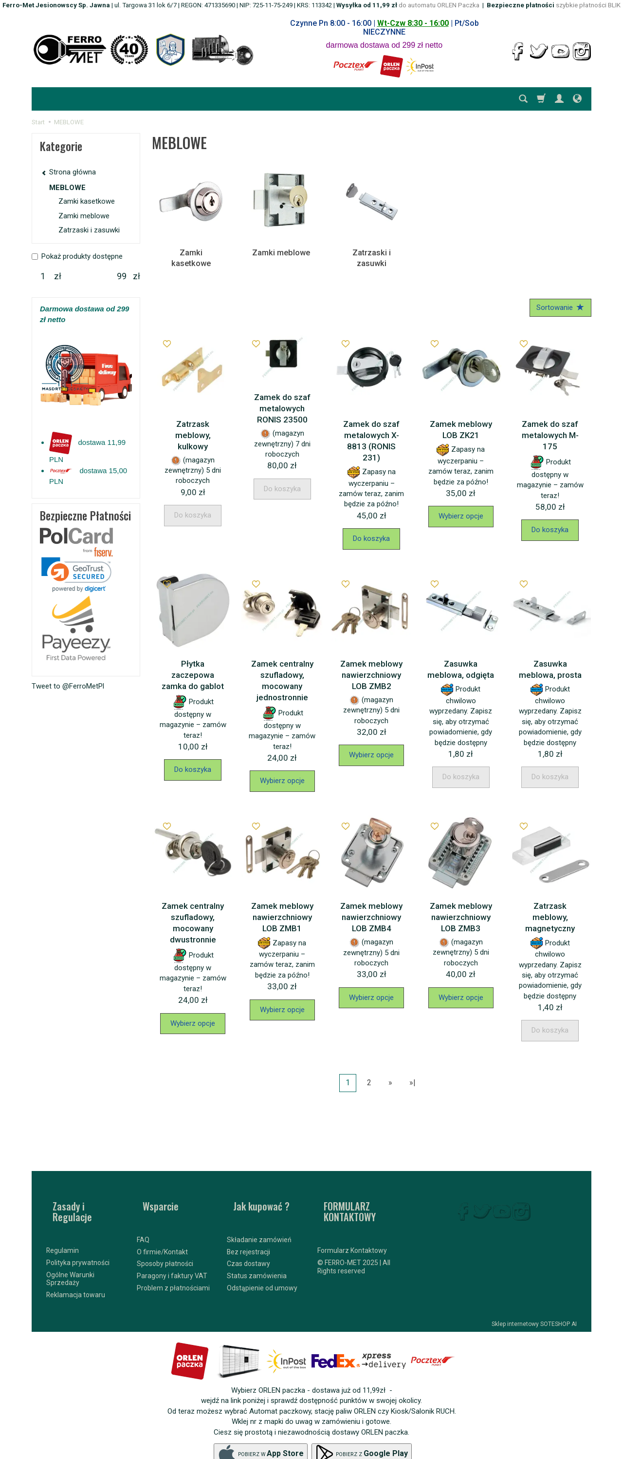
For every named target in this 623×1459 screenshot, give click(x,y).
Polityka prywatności (78, 1241)
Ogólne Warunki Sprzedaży (70, 1257)
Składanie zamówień (259, 1216)
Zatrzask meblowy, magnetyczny (550, 908)
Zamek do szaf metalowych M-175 (550, 426)
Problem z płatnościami (173, 1264)
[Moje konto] (559, 99)
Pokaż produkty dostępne (77, 256)
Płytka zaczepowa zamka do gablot (193, 666)
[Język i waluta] (577, 99)
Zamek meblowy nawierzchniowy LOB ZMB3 (461, 908)
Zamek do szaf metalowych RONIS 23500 (282, 399)
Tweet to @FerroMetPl (68, 686)
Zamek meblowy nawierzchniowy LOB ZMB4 (371, 908)
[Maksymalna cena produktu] (121, 276)
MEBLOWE (67, 187)
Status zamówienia (257, 1252)
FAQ (143, 1216)
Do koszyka (371, 529)
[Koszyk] (541, 99)
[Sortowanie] (557, 297)
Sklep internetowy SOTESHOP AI (534, 1302)
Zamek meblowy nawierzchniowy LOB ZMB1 (282, 908)
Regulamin (62, 1228)
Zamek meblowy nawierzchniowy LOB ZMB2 (371, 666)
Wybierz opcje (461, 506)
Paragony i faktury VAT (172, 1252)
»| (412, 1073)
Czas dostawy (248, 1241)
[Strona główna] (144, 50)
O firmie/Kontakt (162, 1228)
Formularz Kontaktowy (352, 1228)
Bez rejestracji (248, 1228)
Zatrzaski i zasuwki (371, 252)
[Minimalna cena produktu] (43, 276)
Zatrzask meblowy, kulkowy (193, 426)
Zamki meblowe (281, 252)
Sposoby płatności (165, 1241)
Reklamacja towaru (75, 1273)
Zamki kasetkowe (191, 252)
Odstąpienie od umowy (262, 1264)
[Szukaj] (523, 99)
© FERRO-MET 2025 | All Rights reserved (353, 1245)
